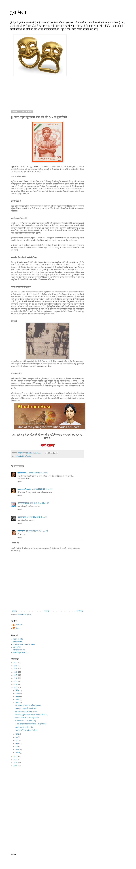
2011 (16, 760)
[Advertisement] (47, 789)
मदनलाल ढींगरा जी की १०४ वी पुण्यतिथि (27, 718)
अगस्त (18, 703)
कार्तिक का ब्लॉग (18, 639)
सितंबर (18, 699)
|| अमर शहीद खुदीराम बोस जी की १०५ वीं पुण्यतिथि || (30, 724)
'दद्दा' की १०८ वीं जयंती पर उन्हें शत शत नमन (28, 705)
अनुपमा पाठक (22, 517)
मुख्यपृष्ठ (46, 611)
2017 (16, 675)
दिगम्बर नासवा (22, 473)
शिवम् (17, 628)
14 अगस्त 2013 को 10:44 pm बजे (37, 531)
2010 (16, 763)
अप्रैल (17, 743)
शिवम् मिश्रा (19, 625)
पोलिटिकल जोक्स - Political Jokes (24, 644)
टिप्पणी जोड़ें (15, 543)
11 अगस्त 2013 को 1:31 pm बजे (37, 473)
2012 (16, 756)
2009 (16, 766)
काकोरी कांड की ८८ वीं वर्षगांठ (24, 727)
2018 (16, 672)
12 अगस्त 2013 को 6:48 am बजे (37, 517)
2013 (16, 688)
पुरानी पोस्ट (79, 611)
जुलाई (17, 734)
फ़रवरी (18, 749)
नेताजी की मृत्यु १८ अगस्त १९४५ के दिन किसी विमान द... (31, 715)
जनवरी (18, 753)
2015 (16, 681)
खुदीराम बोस (27, 456)
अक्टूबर (18, 696)
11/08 (22, 456)
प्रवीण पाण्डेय (21, 531)
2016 (16, 678)
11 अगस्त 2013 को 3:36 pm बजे (42, 489)
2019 (16, 669)
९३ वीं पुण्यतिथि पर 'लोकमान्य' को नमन (26, 730)
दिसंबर (18, 690)
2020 (16, 666)
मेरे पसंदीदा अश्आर (19, 650)
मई (17, 740)
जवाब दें (20, 482)
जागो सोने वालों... (18, 642)
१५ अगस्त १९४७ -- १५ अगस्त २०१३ (25, 721)
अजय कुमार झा (22, 503)
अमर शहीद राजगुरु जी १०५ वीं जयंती (26, 708)
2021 (16, 663)
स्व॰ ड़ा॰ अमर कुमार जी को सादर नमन (26, 712)
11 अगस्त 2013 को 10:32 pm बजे (38, 503)
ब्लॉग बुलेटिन (17, 647)
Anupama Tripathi (24, 489)
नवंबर (17, 693)
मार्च (17, 746)
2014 (16, 684)
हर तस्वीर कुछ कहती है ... (20, 653)
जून (17, 737)
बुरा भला (18, 12)
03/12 (17, 456)
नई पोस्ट (14, 611)
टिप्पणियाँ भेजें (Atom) (24, 615)
